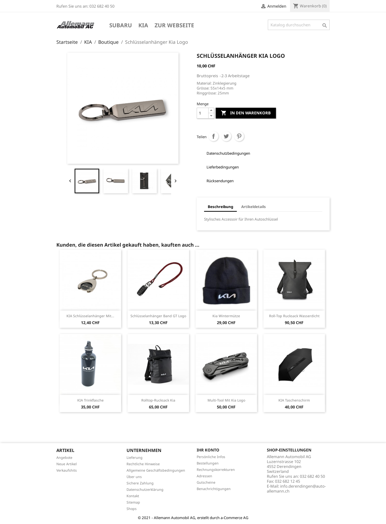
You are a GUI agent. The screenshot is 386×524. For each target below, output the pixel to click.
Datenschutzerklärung (145, 489)
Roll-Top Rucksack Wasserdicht (294, 316)
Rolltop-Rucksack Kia (158, 400)
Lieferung (135, 457)
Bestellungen (208, 463)
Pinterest (239, 136)
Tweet (226, 136)
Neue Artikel (66, 464)
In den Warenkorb (246, 113)
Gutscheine (206, 482)
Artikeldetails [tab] (253, 206)
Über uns (134, 476)
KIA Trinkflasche (90, 400)
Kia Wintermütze (226, 316)
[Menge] (203, 113)
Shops (132, 508)
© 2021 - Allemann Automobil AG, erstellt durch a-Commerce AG (193, 517)
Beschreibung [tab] (220, 206)
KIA (143, 25)
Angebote (64, 457)
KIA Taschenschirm (294, 400)
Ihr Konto (208, 450)
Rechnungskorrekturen (216, 469)
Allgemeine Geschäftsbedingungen (156, 470)
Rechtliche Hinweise (143, 464)
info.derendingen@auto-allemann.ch (296, 488)
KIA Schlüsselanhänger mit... (90, 316)
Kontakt (133, 496)
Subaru (120, 25)
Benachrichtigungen (214, 488)
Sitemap (133, 502)
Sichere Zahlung (140, 483)
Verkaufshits (66, 470)
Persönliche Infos (211, 456)
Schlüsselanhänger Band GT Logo (158, 316)
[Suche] (299, 25)
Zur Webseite (174, 25)
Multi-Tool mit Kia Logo (226, 400)
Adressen (204, 476)
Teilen (213, 136)
